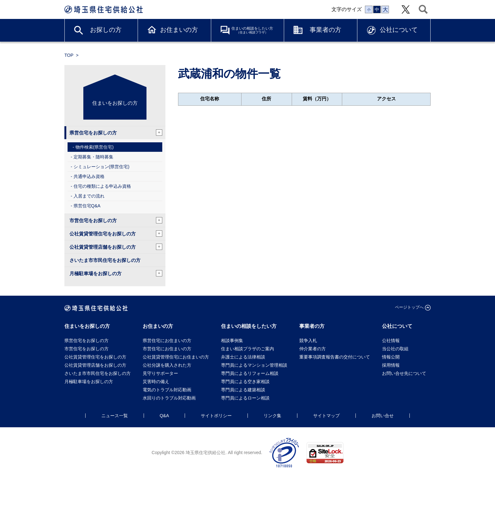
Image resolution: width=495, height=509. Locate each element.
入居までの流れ (89, 195)
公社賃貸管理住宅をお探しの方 (115, 233)
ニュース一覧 (114, 415)
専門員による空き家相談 (245, 381)
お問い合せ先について (406, 373)
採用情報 (391, 365)
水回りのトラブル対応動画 (169, 397)
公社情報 (391, 340)
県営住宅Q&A (87, 205)
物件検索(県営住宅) (94, 147)
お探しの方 (106, 29)
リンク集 (272, 415)
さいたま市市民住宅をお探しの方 (104, 260)
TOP (69, 55)
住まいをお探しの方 (115, 103)
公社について (399, 29)
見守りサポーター (160, 373)
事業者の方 (325, 29)
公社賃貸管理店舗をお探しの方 (115, 247)
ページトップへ (409, 307)
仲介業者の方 (312, 348)
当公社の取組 (395, 348)
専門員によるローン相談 (245, 397)
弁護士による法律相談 (243, 356)
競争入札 (308, 340)
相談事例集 (232, 340)
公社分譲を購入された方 (167, 365)
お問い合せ (383, 415)
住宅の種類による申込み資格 (102, 186)
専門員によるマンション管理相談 (254, 365)
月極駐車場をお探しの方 (115, 273)
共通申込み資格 (89, 176)
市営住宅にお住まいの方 (167, 348)
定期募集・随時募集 (93, 156)
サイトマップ (326, 415)
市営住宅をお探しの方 (115, 220)
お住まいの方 (179, 29)
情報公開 (391, 356)
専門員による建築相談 (243, 389)
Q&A (164, 415)
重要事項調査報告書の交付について (334, 356)
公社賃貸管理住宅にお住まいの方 (176, 356)
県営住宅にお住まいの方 (167, 340)
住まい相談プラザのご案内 (247, 348)
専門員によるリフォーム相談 (249, 373)
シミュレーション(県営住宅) (101, 166)
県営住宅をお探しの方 (115, 132)
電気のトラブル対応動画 (167, 389)
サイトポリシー (216, 415)
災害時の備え (156, 381)
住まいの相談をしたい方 (252, 30)
